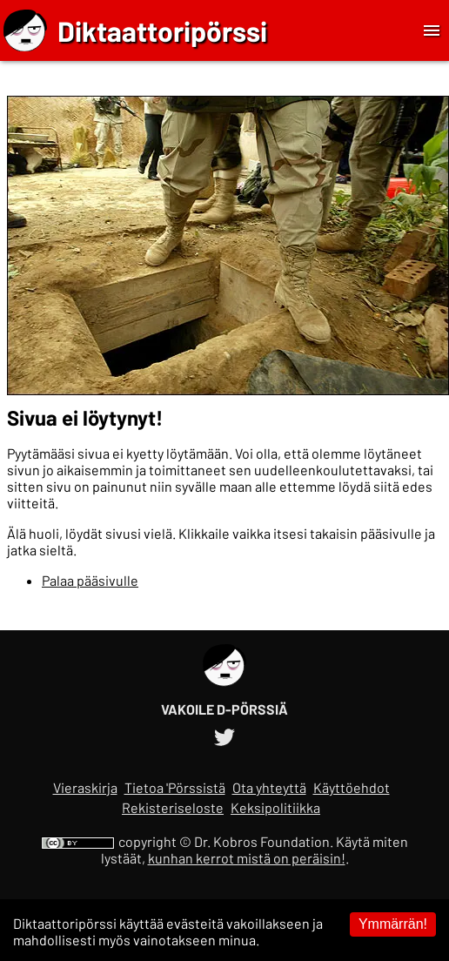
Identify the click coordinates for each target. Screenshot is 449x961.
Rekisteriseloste (173, 807)
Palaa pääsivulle (90, 580)
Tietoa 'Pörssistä (174, 787)
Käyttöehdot (351, 787)
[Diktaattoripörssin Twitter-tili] (224, 734)
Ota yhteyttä (269, 787)
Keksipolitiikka (275, 807)
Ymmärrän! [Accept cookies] (393, 924)
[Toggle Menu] (432, 30)
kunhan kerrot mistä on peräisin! (246, 858)
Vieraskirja (85, 787)
